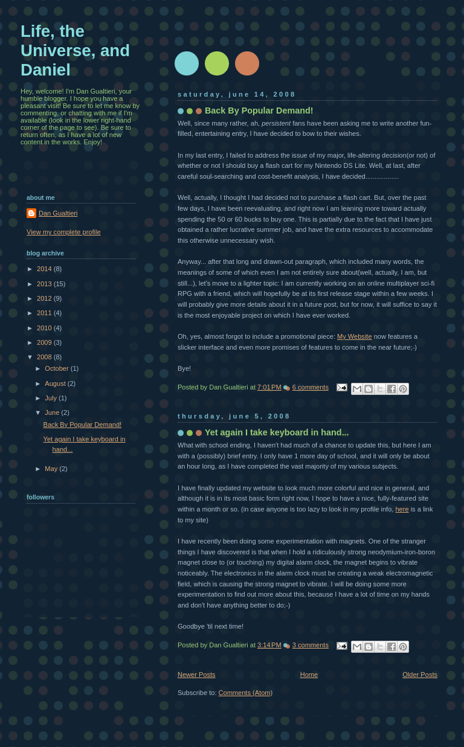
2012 (45, 298)
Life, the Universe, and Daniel (75, 50)
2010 (45, 328)
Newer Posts (197, 674)
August (56, 383)
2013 (45, 283)
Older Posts (419, 674)
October (57, 368)
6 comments (310, 387)
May (52, 468)
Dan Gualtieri (58, 213)
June (53, 412)
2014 (45, 268)
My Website (354, 336)
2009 (45, 342)
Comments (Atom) (246, 692)
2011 (45, 312)
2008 (45, 357)
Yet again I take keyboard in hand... (277, 432)
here (401, 509)
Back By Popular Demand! (259, 110)
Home (309, 674)
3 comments (310, 645)
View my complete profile (64, 232)
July (52, 398)
